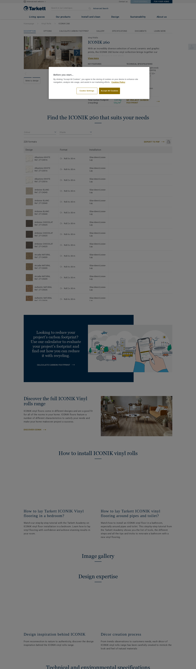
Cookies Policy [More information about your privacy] (118, 82)
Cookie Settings (87, 91)
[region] (99, 83)
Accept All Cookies (109, 91)
